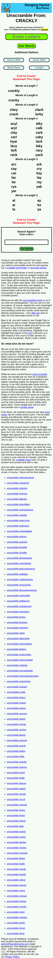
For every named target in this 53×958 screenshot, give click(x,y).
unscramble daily (15, 826)
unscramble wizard (16, 708)
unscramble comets (16, 906)
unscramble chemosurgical (20, 477)
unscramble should (16, 794)
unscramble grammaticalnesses (23, 676)
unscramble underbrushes (20, 579)
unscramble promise (17, 805)
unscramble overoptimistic (20, 670)
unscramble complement (19, 606)
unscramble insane (16, 703)
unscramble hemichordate (20, 660)
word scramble (39, 374)
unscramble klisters (16, 649)
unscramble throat (16, 928)
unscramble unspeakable (19, 531)
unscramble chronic (16, 847)
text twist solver (38, 268)
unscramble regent (16, 719)
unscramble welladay (17, 574)
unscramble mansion (17, 853)
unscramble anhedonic (18, 611)
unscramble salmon (16, 885)
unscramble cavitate (17, 515)
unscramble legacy (16, 697)
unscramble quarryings (18, 520)
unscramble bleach (16, 735)
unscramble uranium (17, 542)
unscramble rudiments (18, 526)
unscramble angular (17, 762)
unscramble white (15, 756)
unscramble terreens (17, 622)
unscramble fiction (16, 815)
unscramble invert (16, 912)
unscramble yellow (16, 880)
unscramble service (16, 729)
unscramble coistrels (17, 665)
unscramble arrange (17, 740)
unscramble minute (16, 869)
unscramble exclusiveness (20, 510)
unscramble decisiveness (19, 558)
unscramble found (16, 772)
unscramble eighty (16, 923)
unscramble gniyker (16, 901)
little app (35, 313)
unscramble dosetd (16, 874)
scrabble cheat (23, 460)
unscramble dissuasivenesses (22, 590)
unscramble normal (16, 724)
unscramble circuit (16, 799)
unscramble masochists (18, 681)
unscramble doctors (17, 536)
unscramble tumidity (17, 552)
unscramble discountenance (21, 569)
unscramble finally (16, 864)
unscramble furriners (17, 493)
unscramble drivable (17, 547)
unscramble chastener (18, 483)
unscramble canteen (17, 917)
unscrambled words (33, 300)
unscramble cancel (16, 746)
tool (30, 333)
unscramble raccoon (17, 713)
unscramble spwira (16, 837)
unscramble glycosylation (19, 644)
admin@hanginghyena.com (15, 944)
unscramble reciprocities (19, 654)
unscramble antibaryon (18, 601)
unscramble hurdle (16, 692)
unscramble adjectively (18, 638)
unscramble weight (16, 788)
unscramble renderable (18, 595)
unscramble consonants (19, 585)
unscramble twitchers (17, 628)
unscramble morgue (17, 896)
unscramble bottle (16, 778)
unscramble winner (16, 821)
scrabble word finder (17, 268)
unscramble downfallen (18, 504)
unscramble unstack (17, 687)
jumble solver (26, 407)
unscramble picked (16, 831)
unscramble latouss (16, 783)
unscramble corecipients (19, 563)
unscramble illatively (17, 499)
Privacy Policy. (12, 956)
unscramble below (16, 858)
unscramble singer (16, 810)
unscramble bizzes (16, 617)
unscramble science (17, 767)
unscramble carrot (16, 890)
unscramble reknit (16, 633)
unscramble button (16, 751)
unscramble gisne (15, 933)
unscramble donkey (16, 842)
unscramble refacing (17, 488)
